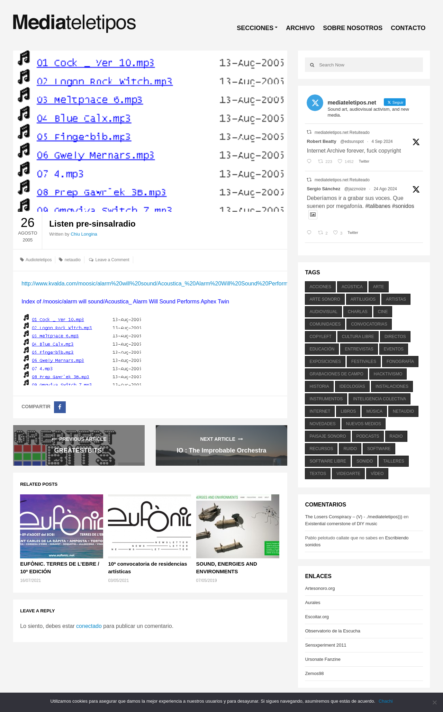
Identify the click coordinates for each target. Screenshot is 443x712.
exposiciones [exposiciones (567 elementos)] (325, 361)
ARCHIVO (300, 28)
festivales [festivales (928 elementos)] (363, 361)
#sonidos (403, 206)
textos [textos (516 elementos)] (317, 473)
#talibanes (377, 206)
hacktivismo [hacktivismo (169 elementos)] (388, 374)
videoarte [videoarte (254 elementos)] (348, 473)
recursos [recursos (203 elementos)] (321, 448)
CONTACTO (408, 28)
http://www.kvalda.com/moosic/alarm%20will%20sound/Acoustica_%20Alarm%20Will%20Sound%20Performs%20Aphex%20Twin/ (181, 283)
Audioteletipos (39, 259)
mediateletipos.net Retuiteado (342, 132)
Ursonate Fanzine (323, 659)
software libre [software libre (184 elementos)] (327, 461)
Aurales (312, 602)
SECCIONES (255, 28)
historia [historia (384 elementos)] (319, 386)
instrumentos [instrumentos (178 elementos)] (326, 398)
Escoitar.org (317, 616)
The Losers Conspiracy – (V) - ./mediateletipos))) (353, 516)
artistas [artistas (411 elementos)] (396, 299)
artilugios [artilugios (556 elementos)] (363, 299)
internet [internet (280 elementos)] (319, 411)
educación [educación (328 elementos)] (321, 349)
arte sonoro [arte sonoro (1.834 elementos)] (324, 299)
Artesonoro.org (320, 588)
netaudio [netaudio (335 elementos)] (403, 411)
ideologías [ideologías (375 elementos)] (352, 386)
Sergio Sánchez (323, 188)
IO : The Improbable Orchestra (221, 450)
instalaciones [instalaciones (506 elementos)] (392, 386)
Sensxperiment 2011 (325, 645)
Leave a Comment (112, 259)
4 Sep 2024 (381, 141)
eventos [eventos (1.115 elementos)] (394, 349)
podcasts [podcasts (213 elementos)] (367, 436)
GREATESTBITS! (79, 450)
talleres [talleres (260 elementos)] (393, 461)
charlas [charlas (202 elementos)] (358, 311)
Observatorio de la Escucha (332, 630)
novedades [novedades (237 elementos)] (322, 423)
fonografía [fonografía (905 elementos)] (400, 361)
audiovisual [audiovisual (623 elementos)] (323, 311)
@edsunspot (352, 141)
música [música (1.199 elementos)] (374, 411)
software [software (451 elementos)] (379, 448)
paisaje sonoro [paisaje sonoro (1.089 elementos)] (327, 436)
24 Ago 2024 (385, 188)
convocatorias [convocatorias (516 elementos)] (369, 324)
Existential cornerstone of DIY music (341, 523)
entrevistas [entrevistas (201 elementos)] (359, 349)
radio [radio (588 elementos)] (396, 436)
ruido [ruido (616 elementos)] (350, 448)
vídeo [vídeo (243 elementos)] (377, 473)
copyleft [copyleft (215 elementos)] (320, 336)
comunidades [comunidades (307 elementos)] (325, 324)
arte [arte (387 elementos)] (378, 286)
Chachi (385, 701)
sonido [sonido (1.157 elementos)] (364, 461)
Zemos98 (314, 673)
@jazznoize (355, 188)
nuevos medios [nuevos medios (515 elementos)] (363, 423)
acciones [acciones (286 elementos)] (320, 286)
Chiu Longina (84, 234)
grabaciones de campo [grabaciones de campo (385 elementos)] (336, 374)
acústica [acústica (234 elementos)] (352, 286)
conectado (89, 626)
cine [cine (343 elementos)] (383, 311)
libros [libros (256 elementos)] (348, 411)
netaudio (73, 259)
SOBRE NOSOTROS (352, 28)
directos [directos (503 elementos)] (395, 336)
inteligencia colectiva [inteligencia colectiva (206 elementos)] (379, 398)
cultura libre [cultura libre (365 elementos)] (358, 336)
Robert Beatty (321, 141)
